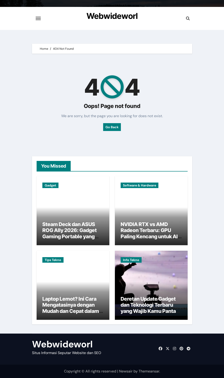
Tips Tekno (53, 260)
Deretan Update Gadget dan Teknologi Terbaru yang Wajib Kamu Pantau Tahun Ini (150, 308)
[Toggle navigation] (38, 18)
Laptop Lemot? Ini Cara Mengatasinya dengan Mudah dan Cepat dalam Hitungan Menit (70, 308)
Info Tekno (131, 260)
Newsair (126, 371)
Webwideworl (112, 16)
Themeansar (149, 371)
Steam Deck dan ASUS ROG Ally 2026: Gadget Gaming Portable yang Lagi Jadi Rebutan (69, 233)
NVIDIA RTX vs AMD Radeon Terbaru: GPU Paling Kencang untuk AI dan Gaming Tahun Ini (149, 233)
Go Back (112, 127)
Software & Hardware (139, 185)
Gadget (50, 185)
